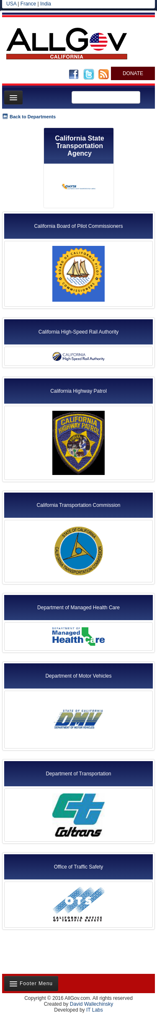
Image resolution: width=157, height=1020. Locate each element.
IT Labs (94, 1010)
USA (11, 4)
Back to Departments (33, 116)
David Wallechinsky (91, 1004)
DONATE (133, 73)
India (45, 4)
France (28, 4)
